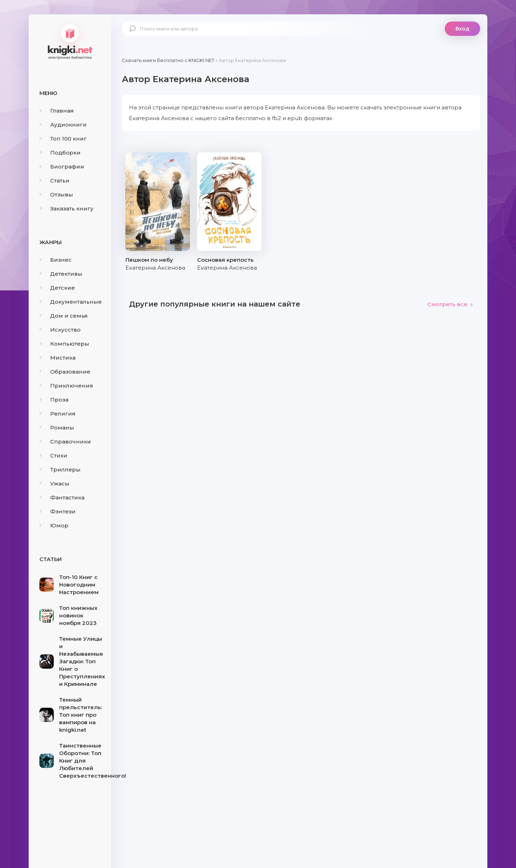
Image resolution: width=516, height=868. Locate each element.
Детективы (60, 273)
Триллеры (60, 469)
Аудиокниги (63, 124)
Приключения (66, 385)
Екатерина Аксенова (155, 267)
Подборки (60, 152)
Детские (57, 287)
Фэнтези (57, 511)
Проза (53, 399)
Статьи (54, 180)
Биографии (61, 166)
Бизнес (55, 259)
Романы (56, 427)
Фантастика (62, 497)
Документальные (70, 301)
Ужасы (54, 483)
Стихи (53, 455)
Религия (57, 413)
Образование (64, 371)
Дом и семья (63, 315)
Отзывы (56, 194)
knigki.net (70, 41)
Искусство (60, 329)
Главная (56, 110)
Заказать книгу (66, 208)
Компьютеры (64, 343)
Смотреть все (450, 304)
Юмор (53, 525)
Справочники (65, 441)
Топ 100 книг (63, 138)
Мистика (57, 357)
